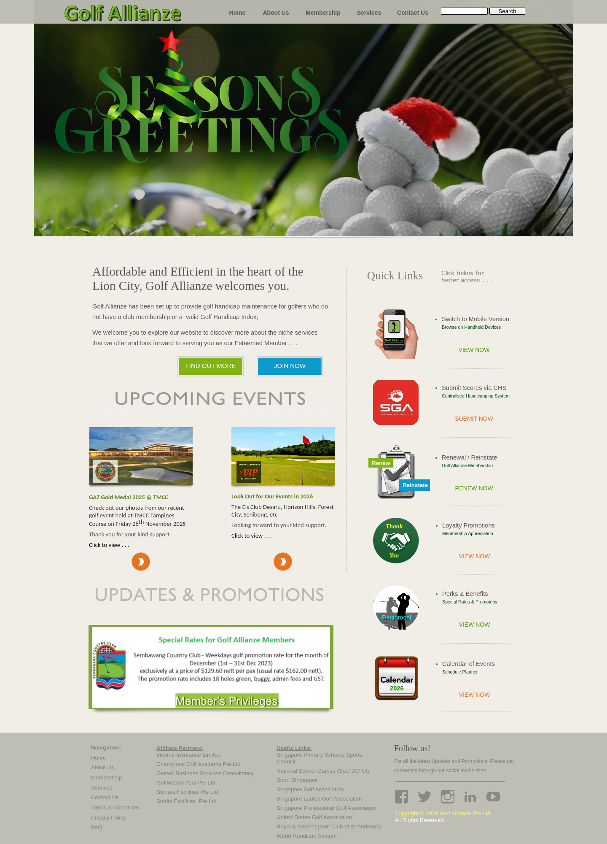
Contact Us (105, 797)
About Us (102, 767)
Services (102, 787)
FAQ (96, 827)
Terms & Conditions (115, 807)
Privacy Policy (108, 817)
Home (98, 758)
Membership (106, 777)
